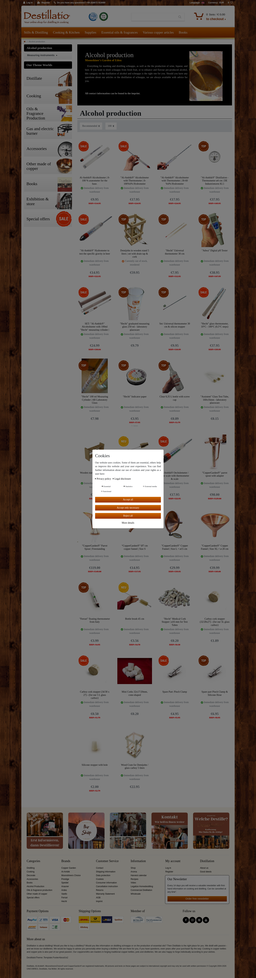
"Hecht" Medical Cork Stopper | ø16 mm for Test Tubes (175, 622)
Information (138, 861)
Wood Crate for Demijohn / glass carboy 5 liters (134, 766)
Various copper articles (158, 32)
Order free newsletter (197, 898)
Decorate (31, 875)
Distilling (30, 868)
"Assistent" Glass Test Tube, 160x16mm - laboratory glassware (215, 399)
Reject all (128, 515)
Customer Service (107, 861)
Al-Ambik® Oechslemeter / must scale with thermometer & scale (174, 475)
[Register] (43, 3)
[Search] (179, 17)
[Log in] (28, 3)
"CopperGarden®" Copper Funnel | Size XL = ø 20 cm (214, 547)
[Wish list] (230, 3)
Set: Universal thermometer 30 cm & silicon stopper (174, 325)
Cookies (100, 879)
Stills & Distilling (36, 32)
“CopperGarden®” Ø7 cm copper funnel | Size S (135, 547)
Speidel (64, 882)
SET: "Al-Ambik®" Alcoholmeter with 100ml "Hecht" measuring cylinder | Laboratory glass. (94, 326)
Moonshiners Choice (71, 875)
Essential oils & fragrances (119, 32)
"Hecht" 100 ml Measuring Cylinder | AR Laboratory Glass (94, 399)
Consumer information (106, 882)
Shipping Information (105, 871)
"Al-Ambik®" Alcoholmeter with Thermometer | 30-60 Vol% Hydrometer (175, 180)
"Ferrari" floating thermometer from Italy (94, 620)
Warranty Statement (105, 894)
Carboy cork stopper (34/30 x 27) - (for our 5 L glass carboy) (94, 694)
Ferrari (64, 897)
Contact (99, 868)
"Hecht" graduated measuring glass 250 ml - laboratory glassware (134, 326)
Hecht (64, 901)
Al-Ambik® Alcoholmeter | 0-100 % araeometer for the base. (95, 180)
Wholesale (136, 894)
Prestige (65, 879)
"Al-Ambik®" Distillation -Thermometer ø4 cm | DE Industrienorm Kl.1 (214, 180)
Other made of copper (37, 894)
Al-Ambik (65, 871)
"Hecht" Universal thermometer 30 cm (175, 252)
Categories (33, 861)
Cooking (30, 871)
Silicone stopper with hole (95, 765)
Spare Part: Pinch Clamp (174, 691)
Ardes (64, 890)
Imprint (99, 901)
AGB (98, 897)
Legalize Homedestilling (142, 886)
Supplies (90, 32)
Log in (168, 868)
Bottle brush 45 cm (134, 619)
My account (172, 861)
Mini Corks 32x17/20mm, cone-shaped (135, 693)
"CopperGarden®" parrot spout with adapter (214, 474)
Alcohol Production (35, 886)
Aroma (134, 871)
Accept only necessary (128, 507)
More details (128, 522)
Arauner (65, 886)
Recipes (134, 879)
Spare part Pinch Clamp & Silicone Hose (215, 693)
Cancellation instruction (107, 886)
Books (183, 32)
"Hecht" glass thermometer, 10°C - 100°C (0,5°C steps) (214, 325)
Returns (99, 890)
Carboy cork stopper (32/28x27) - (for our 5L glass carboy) (215, 622)
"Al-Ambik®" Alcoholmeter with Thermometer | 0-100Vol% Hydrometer (135, 180)
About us (204, 868)
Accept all (128, 499)
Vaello (64, 894)
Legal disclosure (122, 478)
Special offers (33, 897)
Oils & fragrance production (39, 890)
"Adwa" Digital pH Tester (215, 250)
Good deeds (206, 871)
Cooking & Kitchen (66, 32)
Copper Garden (68, 868)
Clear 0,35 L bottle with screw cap (175, 398)
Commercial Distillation (141, 890)
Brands (65, 861)
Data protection (103, 875)
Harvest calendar (139, 875)
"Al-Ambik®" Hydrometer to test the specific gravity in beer (94, 252)
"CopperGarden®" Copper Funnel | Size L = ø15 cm (174, 547)
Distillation (207, 861)
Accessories (32, 879)
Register (169, 871)
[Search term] (153, 17)
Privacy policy (103, 478)
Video (133, 882)
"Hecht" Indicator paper (134, 396)
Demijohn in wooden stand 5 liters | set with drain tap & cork (134, 253)
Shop (133, 868)
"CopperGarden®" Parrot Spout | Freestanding (94, 547)
